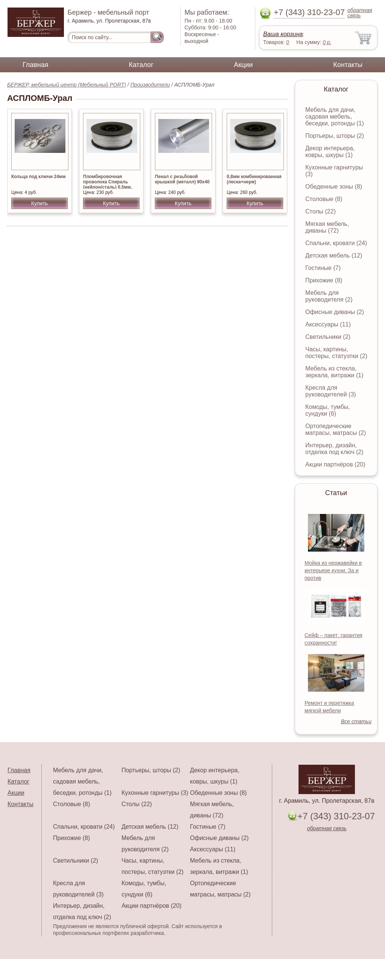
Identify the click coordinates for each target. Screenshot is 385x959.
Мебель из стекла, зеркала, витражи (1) (334, 371)
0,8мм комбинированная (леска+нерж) (254, 179)
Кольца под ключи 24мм (38, 176)
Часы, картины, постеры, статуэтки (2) (336, 352)
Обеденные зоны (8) (333, 186)
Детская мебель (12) (333, 255)
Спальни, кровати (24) (336, 243)
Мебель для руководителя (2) (328, 296)
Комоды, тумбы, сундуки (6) (327, 410)
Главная (36, 65)
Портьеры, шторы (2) (334, 136)
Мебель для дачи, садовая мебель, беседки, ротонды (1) (334, 117)
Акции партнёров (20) (335, 464)
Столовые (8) (324, 199)
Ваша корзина (283, 34)
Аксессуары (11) (328, 324)
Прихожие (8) (323, 280)
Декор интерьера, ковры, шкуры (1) (330, 151)
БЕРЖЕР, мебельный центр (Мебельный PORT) (66, 85)
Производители (150, 85)
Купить (39, 203)
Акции (243, 65)
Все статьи (356, 721)
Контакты (347, 65)
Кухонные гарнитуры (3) (154, 793)
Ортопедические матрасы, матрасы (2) (335, 429)
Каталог (141, 65)
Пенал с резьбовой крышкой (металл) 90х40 (182, 179)
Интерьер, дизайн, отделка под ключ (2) (334, 448)
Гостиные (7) (323, 268)
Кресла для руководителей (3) (330, 391)
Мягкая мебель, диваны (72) (327, 227)
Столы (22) (320, 211)
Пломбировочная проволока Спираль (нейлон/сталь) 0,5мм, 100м (107, 184)
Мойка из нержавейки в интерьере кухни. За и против (333, 570)
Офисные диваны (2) (334, 312)
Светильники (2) (327, 337)
